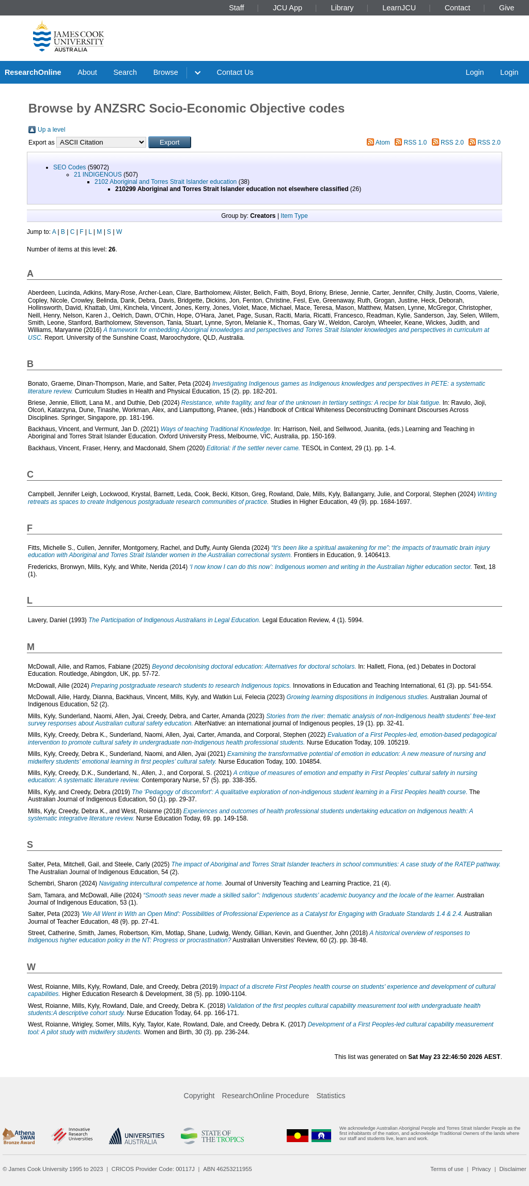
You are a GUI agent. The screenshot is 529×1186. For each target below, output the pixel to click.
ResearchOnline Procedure (265, 1096)
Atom (383, 142)
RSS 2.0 (452, 142)
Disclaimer (513, 1169)
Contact (458, 8)
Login (474, 72)
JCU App (287, 8)
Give (507, 8)
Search (125, 72)
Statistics (330, 1096)
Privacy (481, 1169)
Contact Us (235, 72)
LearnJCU (399, 8)
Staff (236, 8)
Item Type (294, 215)
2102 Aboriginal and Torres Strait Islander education (166, 181)
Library (342, 8)
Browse (165, 72)
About (87, 72)
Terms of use (446, 1169)
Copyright (199, 1096)
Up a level (51, 129)
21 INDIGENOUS (98, 174)
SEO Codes (69, 167)
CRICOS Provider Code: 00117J (153, 1169)
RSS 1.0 (415, 142)
